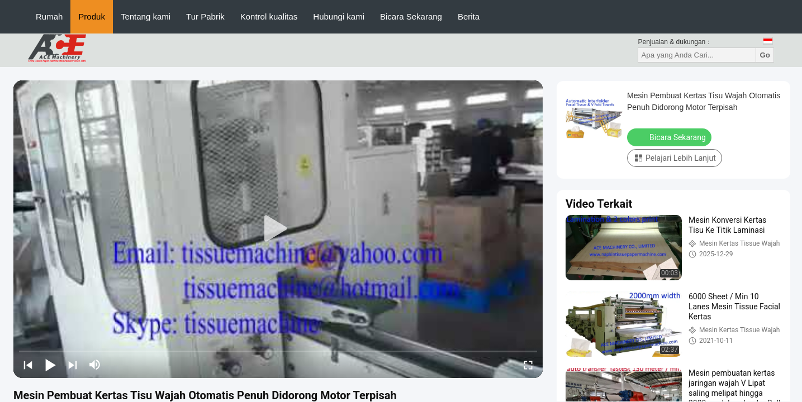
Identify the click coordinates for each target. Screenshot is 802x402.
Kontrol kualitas (269, 16)
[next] (72, 364)
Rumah (49, 16)
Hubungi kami (338, 16)
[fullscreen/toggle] (528, 364)
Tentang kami (145, 16)
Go (765, 55)
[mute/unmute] (95, 364)
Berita (469, 16)
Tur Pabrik (205, 16)
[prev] (28, 364)
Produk (91, 16)
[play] (278, 229)
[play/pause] (50, 364)
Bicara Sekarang (411, 16)
